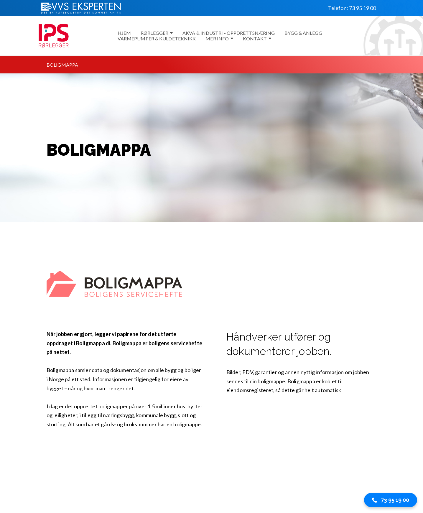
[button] (390, 500)
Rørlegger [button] (157, 33)
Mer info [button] (219, 38)
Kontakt (257, 38)
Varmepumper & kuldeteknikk (157, 38)
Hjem (124, 33)
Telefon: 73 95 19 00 (352, 8)
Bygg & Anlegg (303, 33)
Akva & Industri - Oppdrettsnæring (228, 33)
